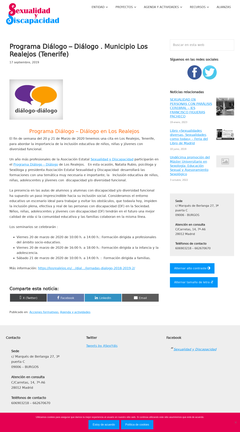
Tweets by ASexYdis (102, 346)
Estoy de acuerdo (104, 424)
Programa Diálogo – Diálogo (35, 164)
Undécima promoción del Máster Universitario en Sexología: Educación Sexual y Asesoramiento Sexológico (190, 165)
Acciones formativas (43, 312)
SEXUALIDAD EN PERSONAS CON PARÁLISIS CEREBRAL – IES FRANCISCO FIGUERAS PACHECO (191, 108)
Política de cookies (137, 424)
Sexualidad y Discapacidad (32, 14)
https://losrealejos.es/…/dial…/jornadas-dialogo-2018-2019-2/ (86, 268)
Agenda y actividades (75, 312)
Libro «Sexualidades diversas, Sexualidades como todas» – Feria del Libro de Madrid (189, 137)
